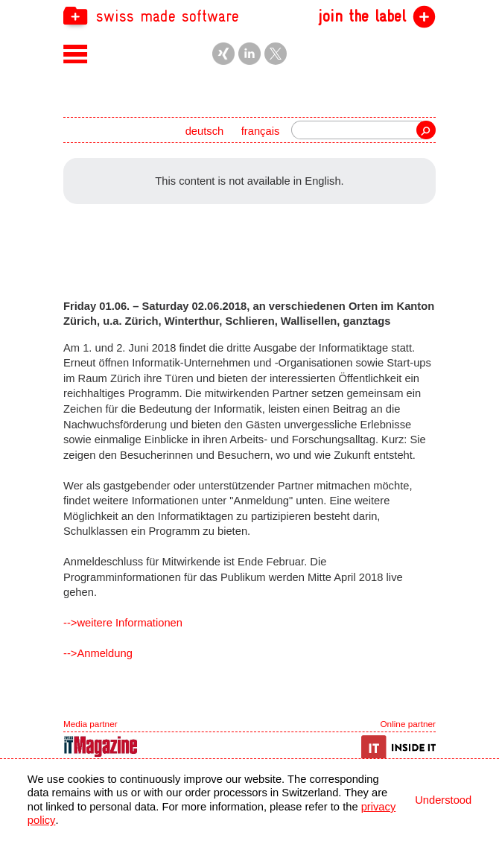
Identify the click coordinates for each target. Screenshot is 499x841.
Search (426, 130)
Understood (443, 800)
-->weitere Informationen (122, 623)
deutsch (204, 131)
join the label (362, 16)
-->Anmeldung (98, 653)
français (260, 131)
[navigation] (249, 15)
